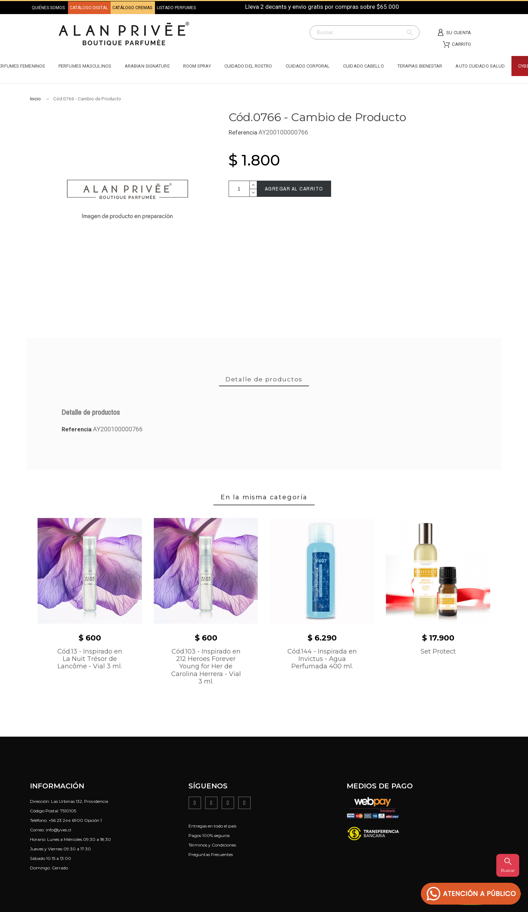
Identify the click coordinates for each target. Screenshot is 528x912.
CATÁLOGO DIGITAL (89, 7)
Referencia (244, 132)
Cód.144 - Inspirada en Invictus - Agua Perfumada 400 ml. (322, 659)
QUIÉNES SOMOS (48, 7)
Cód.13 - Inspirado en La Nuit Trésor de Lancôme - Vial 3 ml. (89, 659)
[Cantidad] (239, 189)
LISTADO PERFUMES (176, 7)
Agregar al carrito (294, 188)
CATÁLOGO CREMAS (132, 7)
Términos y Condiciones (212, 845)
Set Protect (438, 651)
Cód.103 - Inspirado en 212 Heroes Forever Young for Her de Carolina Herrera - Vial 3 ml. (206, 667)
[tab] (264, 379)
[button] (471, 894)
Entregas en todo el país (212, 826)
